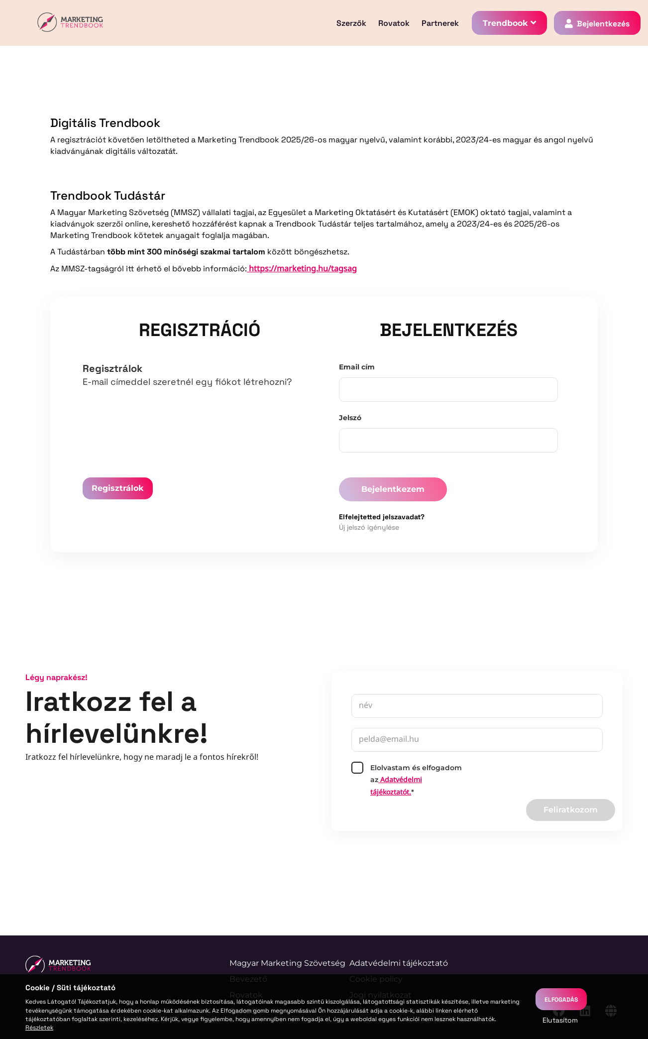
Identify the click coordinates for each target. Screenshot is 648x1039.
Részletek (39, 1027)
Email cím (357, 366)
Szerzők (351, 23)
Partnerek (440, 23)
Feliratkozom (570, 809)
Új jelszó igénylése (369, 527)
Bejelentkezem (393, 489)
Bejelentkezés (603, 23)
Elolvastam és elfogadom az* (406, 780)
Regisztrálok (118, 488)
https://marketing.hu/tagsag (302, 269)
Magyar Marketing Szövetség (287, 963)
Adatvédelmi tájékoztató (398, 963)
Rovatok (394, 23)
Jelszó (350, 417)
